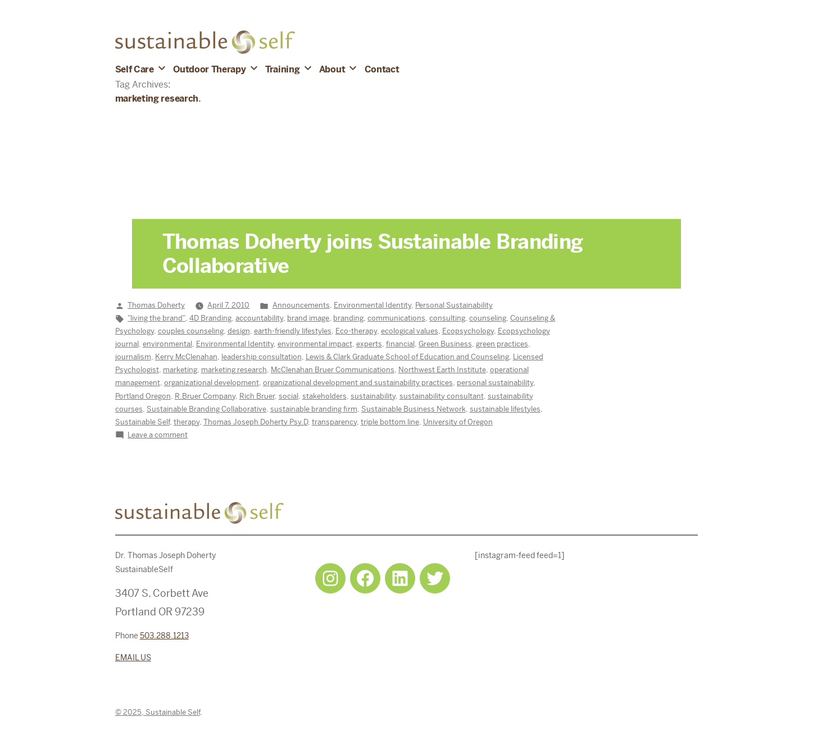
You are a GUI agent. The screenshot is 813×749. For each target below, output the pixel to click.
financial (400, 344)
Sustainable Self (142, 422)
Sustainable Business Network (413, 409)
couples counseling (191, 331)
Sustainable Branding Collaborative (206, 409)
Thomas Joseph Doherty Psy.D (255, 422)
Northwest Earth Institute (442, 369)
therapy (186, 422)
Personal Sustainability (454, 305)
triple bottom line (390, 422)
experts (369, 344)
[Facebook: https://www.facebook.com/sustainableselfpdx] (365, 578)
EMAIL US (133, 657)
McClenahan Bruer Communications (332, 369)
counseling (487, 318)
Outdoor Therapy (209, 69)
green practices (502, 344)
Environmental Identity (372, 305)
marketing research (234, 369)
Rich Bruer (257, 396)
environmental (167, 344)
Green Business (445, 344)
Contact (382, 69)
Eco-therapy (356, 331)
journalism (133, 357)
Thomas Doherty (156, 305)
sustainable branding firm (313, 409)
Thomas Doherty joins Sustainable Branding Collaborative (372, 254)
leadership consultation (261, 357)
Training (282, 69)
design (239, 331)
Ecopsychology (468, 331)
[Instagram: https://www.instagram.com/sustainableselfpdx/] (330, 578)
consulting (447, 318)
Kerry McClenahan (186, 357)
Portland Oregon (143, 396)
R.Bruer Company (205, 396)
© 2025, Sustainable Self (157, 712)
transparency (334, 422)
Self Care (134, 69)
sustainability (373, 396)
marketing (180, 369)
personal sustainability (495, 382)
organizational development (211, 382)
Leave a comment (158, 435)
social (288, 396)
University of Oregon (458, 422)
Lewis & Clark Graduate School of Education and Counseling (407, 357)
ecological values (409, 331)
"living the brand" (156, 318)
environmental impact (315, 344)
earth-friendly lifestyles (292, 331)
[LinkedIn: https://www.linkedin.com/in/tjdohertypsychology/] (400, 578)
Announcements (301, 305)
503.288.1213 (164, 636)
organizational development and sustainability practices (358, 382)
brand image (308, 318)
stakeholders (324, 396)
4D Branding (210, 318)
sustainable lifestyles (505, 409)
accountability (259, 318)
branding (348, 318)
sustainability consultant (441, 396)
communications (396, 318)
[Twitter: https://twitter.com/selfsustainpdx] (435, 578)
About (332, 69)
